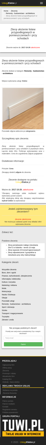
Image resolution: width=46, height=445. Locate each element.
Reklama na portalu (10, 390)
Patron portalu (7, 401)
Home (6, 11)
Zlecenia (5, 371)
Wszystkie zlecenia (9, 270)
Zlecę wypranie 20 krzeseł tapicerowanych (24, 250)
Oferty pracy (7, 368)
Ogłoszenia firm (8, 365)
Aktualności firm (8, 376)
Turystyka (5, 317)
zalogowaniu (30, 131)
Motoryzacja (6, 291)
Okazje (4, 298)
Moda (4, 288)
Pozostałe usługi (8, 301)
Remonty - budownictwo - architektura (16, 304)
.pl (9, 3)
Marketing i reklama (9, 285)
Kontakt (5, 407)
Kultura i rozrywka (8, 282)
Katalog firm (7, 379)
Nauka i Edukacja (8, 295)
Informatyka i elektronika (11, 279)
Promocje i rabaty (9, 373)
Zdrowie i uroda (8, 320)
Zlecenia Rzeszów (10, 393)
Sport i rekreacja (8, 307)
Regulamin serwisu (9, 410)
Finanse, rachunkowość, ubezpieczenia (17, 276)
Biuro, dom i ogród (9, 273)
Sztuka (4, 310)
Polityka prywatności (10, 412)
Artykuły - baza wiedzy (11, 382)
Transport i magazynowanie (12, 313)
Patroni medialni (8, 404)
